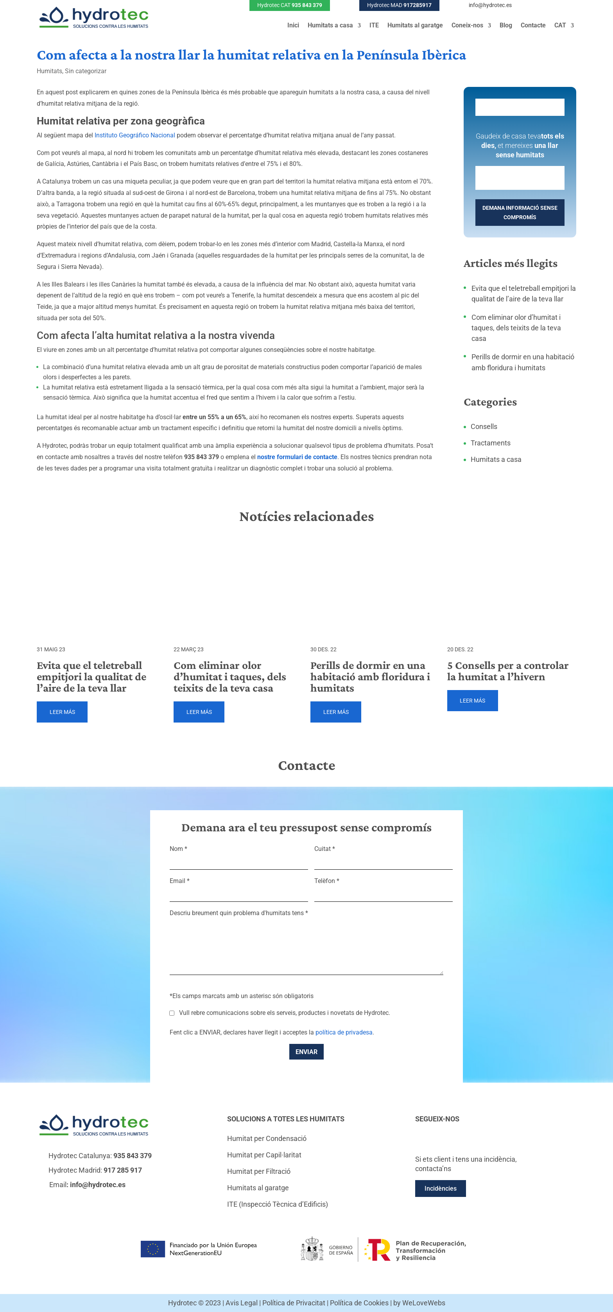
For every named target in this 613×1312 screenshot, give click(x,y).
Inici (293, 26)
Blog (506, 26)
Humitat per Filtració (258, 1171)
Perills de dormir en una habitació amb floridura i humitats (370, 676)
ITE (374, 26)
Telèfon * (383, 887)
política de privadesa (344, 1032)
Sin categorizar (85, 71)
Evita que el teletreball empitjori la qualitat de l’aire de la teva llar (91, 676)
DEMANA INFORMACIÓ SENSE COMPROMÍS (519, 212)
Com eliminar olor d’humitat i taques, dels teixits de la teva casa (516, 327)
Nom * (239, 855)
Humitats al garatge (415, 26)
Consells (484, 426)
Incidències (441, 1188)
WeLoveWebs (423, 1303)
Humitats (49, 71)
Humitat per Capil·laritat (264, 1155)
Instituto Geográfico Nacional (135, 135)
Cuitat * (383, 855)
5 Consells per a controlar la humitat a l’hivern (508, 671)
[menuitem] (564, 27)
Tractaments (491, 443)
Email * (239, 887)
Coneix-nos (467, 26)
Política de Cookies (359, 1303)
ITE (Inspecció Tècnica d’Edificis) (277, 1204)
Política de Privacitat (293, 1303)
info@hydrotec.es (490, 5)
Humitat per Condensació (266, 1138)
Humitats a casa (330, 26)
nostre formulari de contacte (297, 457)
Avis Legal (242, 1303)
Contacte (533, 26)
